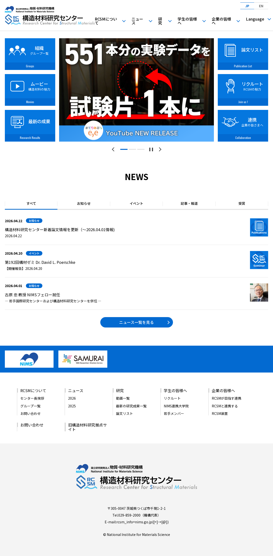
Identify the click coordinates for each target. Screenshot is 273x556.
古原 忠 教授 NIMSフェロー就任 (32, 294)
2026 (72, 398)
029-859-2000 (129, 515)
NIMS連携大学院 (176, 406)
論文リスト (124, 413)
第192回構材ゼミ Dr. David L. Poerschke (40, 262)
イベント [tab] (136, 203)
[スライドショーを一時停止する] (151, 149)
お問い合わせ (30, 413)
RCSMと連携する (225, 406)
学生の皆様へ (187, 21)
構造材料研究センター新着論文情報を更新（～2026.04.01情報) (60, 229)
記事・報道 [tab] (189, 203)
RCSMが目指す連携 (226, 398)
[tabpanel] (136, 90)
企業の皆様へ (221, 21)
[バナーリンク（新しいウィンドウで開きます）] (29, 365)
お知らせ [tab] (84, 203)
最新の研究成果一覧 (131, 406)
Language (255, 19)
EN (261, 5)
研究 (160, 21)
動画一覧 (123, 398)
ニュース (137, 21)
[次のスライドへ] (159, 149)
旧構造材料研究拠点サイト (87, 427)
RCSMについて (106, 21)
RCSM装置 (220, 413)
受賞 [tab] (241, 203)
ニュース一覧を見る (136, 322)
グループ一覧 (30, 406)
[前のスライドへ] (114, 149)
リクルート (172, 398)
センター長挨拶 (32, 398)
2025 (72, 406)
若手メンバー (174, 413)
